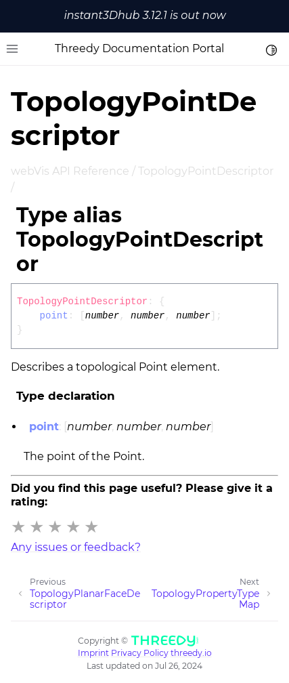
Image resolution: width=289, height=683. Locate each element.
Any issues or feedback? (76, 547)
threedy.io (191, 653)
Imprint (93, 653)
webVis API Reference (70, 171)
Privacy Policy (140, 653)
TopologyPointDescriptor (205, 171)
